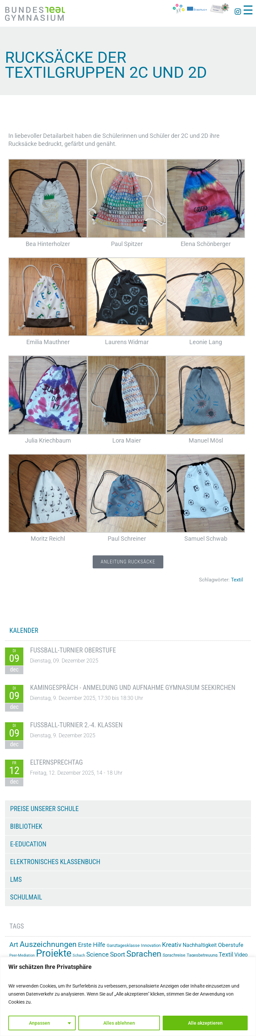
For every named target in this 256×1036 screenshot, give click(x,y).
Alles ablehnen (119, 1023)
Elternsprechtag (56, 762)
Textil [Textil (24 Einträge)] (226, 954)
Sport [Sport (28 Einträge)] (117, 954)
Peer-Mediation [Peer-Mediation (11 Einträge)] (22, 955)
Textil (237, 580)
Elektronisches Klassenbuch (55, 862)
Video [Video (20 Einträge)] (241, 955)
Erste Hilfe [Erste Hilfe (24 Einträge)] (91, 944)
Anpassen (39, 1023)
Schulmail (26, 897)
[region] (128, 996)
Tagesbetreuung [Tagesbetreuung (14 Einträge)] (202, 955)
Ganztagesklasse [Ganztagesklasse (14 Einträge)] (123, 945)
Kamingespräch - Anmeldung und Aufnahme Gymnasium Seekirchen (132, 688)
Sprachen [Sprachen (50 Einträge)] (143, 954)
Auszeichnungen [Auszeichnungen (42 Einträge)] (48, 944)
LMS (16, 879)
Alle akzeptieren (205, 1023)
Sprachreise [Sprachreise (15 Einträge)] (174, 955)
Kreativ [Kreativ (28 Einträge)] (171, 945)
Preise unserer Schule (44, 809)
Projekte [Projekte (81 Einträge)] (53, 953)
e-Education (28, 844)
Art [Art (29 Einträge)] (13, 945)
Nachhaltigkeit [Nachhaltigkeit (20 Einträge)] (200, 945)
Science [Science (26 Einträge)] (97, 954)
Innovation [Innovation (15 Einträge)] (151, 945)
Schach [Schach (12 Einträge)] (79, 955)
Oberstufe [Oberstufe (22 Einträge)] (230, 945)
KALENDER (23, 630)
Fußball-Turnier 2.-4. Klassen (76, 725)
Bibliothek (26, 826)
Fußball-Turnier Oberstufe (73, 650)
